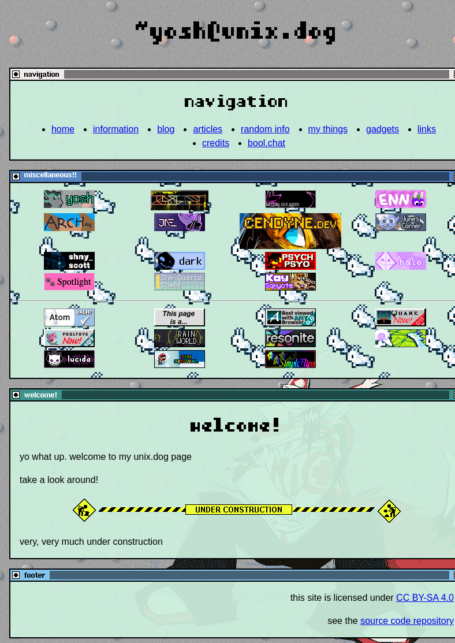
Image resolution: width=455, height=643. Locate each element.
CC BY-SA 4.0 (425, 598)
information (116, 129)
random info (265, 129)
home (62, 129)
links (426, 129)
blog (165, 129)
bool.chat (266, 143)
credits (215, 143)
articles (207, 129)
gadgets (382, 129)
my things (328, 129)
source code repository (407, 621)
